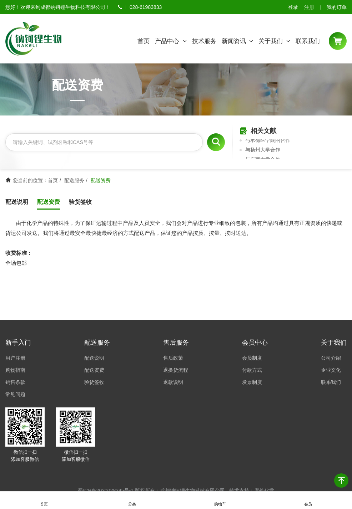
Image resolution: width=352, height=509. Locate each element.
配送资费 (48, 202)
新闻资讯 (237, 41)
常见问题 (15, 394)
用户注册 (15, 358)
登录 (293, 7)
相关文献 (258, 131)
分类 (132, 500)
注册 (309, 7)
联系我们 (308, 41)
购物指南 (15, 370)
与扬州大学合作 (262, 150)
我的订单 (337, 7)
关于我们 (274, 41)
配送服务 (74, 180)
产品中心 (171, 41)
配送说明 (16, 202)
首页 (143, 41)
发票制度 (252, 382)
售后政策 (173, 358)
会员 (308, 500)
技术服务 (204, 41)
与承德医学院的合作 (267, 141)
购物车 (220, 500)
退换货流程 (175, 370)
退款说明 (173, 382)
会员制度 (252, 358)
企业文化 (331, 370)
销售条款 (15, 382)
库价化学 (264, 490)
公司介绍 (331, 358)
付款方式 (252, 370)
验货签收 (80, 202)
